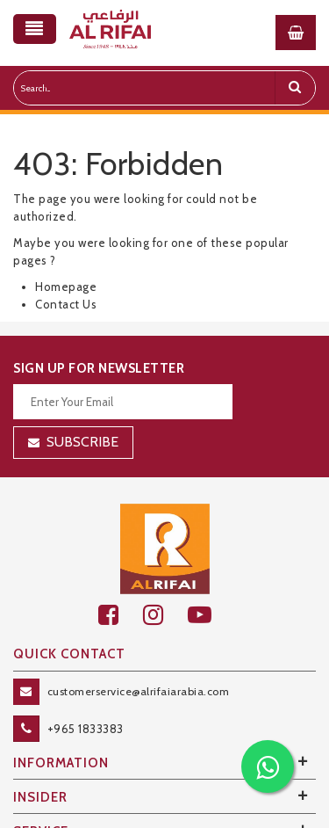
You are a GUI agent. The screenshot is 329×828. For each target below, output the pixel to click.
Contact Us (66, 304)
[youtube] (209, 614)
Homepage (66, 287)
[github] (165, 614)
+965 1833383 (85, 729)
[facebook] (120, 614)
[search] (295, 88)
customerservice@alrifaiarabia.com (138, 691)
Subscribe (82, 441)
